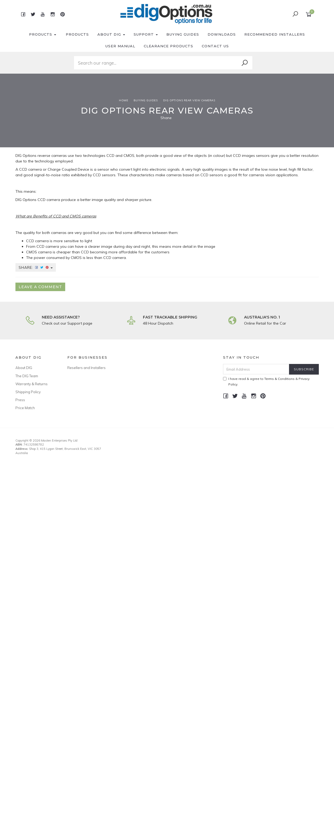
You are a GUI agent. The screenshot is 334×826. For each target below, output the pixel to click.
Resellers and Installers (86, 368)
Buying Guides (182, 34)
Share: (36, 267)
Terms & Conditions (279, 379)
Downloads (222, 34)
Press (20, 400)
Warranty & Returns (31, 384)
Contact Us (215, 46)
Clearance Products (168, 46)
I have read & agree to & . (266, 381)
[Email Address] (256, 369)
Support (146, 34)
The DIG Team (26, 376)
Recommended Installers (274, 34)
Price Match (25, 408)
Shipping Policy (28, 392)
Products (42, 34)
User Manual (120, 46)
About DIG (111, 34)
